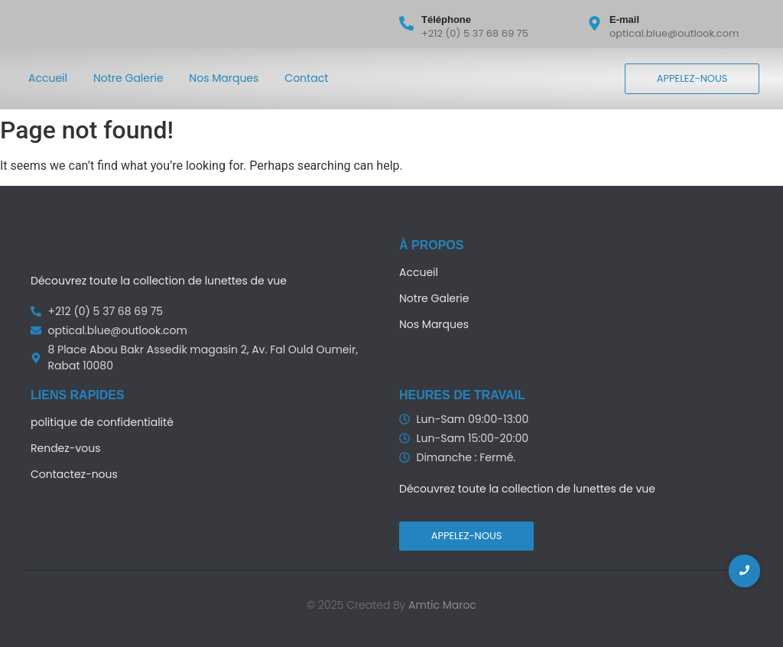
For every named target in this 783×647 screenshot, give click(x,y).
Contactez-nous (74, 474)
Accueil (47, 78)
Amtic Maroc (442, 605)
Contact (306, 78)
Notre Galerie (128, 78)
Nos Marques (223, 78)
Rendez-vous (65, 448)
